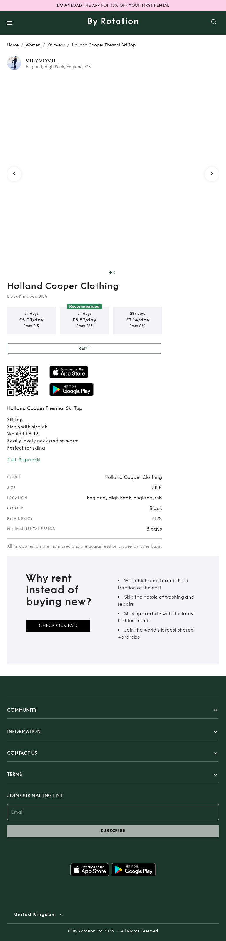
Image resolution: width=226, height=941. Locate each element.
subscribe (113, 831)
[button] (113, 710)
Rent (84, 349)
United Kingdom (35, 914)
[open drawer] (9, 23)
